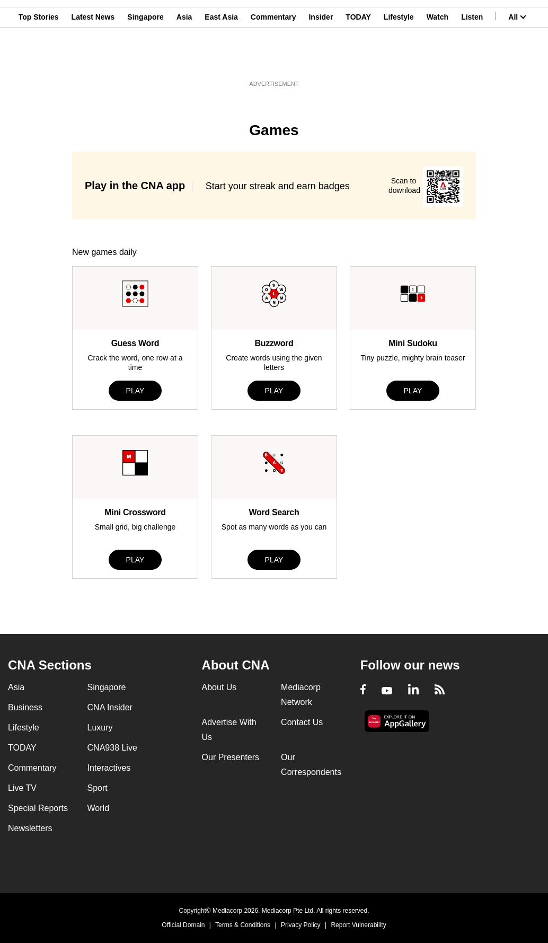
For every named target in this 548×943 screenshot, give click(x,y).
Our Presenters (230, 757)
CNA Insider (109, 707)
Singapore (145, 60)
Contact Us (302, 722)
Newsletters (30, 828)
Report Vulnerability (358, 925)
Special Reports (38, 808)
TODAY (358, 60)
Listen (472, 60)
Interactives (109, 767)
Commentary (273, 60)
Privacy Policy (301, 925)
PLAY (135, 390)
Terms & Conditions (242, 925)
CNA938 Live (112, 747)
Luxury (100, 727)
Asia (184, 60)
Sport (97, 787)
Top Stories (39, 60)
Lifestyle (399, 60)
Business (25, 707)
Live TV (22, 787)
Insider (320, 60)
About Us (219, 687)
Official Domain (183, 925)
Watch (437, 60)
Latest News (93, 60)
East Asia (221, 60)
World (98, 808)
